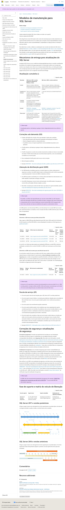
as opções (29, 54)
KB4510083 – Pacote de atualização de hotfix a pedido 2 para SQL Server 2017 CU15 (44, 163)
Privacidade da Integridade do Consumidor (10, 507)
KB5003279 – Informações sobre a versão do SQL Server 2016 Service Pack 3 (43, 325)
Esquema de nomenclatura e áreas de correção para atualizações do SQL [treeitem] (10, 56)
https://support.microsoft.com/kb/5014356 (38, 236)
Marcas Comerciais (31, 507)
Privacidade (42, 505)
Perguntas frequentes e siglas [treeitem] (9, 45)
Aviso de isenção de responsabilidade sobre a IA (11, 505)
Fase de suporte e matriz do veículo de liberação (29, 31)
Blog (31, 505)
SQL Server (35, 13)
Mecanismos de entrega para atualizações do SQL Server (31, 27)
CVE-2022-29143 (35, 368)
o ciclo (52, 50)
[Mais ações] (62, 14)
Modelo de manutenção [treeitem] (8, 59)
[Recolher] (15, 13)
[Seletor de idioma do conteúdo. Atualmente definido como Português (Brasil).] (6, 502)
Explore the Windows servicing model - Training (29, 482)
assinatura (58, 118)
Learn (20, 13)
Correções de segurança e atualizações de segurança (30, 29)
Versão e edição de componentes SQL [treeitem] (10, 65)
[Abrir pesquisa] (59, 2)
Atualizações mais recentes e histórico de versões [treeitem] (9, 48)
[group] (41, 235)
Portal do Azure (50, 5)
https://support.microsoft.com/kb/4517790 (38, 241)
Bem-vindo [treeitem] (5, 17)
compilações (38, 345)
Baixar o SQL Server (59, 5)
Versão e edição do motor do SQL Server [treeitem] (10, 62)
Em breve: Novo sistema (53, 370)
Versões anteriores (25, 505)
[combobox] (9, 16)
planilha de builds (23, 223)
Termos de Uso (23, 507)
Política (45, 358)
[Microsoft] (2, 2)
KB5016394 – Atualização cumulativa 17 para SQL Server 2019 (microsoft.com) (34, 109)
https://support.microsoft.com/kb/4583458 (38, 238)
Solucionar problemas (27, 13)
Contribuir (36, 505)
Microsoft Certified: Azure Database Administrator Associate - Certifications (34, 489)
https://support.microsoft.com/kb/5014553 (38, 274)
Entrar (62, 1)
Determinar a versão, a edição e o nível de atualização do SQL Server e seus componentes (43, 48)
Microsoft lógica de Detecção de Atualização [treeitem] (10, 51)
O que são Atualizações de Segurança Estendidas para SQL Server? (36, 187)
